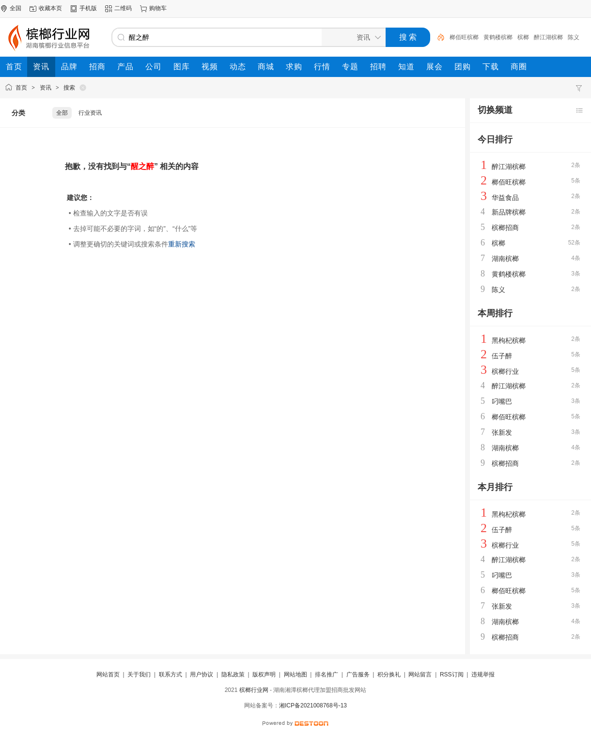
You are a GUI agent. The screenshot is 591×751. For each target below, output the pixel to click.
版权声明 (264, 674)
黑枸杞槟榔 (509, 340)
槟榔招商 (505, 227)
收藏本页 (50, 8)
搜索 (69, 87)
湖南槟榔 (505, 258)
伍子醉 (502, 356)
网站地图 (295, 674)
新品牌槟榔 (509, 212)
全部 (62, 112)
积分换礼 (389, 674)
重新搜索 (181, 244)
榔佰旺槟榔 (464, 37)
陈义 (573, 37)
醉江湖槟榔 (548, 37)
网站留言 (420, 674)
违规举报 (483, 674)
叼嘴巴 (502, 401)
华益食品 (505, 197)
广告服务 (358, 674)
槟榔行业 (505, 371)
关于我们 (139, 674)
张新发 (502, 432)
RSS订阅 (452, 674)
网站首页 (108, 674)
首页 (21, 87)
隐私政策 (233, 674)
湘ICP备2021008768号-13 (313, 705)
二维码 (123, 8)
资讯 (45, 87)
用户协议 (201, 674)
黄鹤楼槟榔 (498, 37)
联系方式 (170, 674)
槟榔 (523, 37)
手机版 (88, 8)
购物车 (158, 8)
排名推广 (326, 674)
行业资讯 (90, 112)
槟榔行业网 (253, 690)
